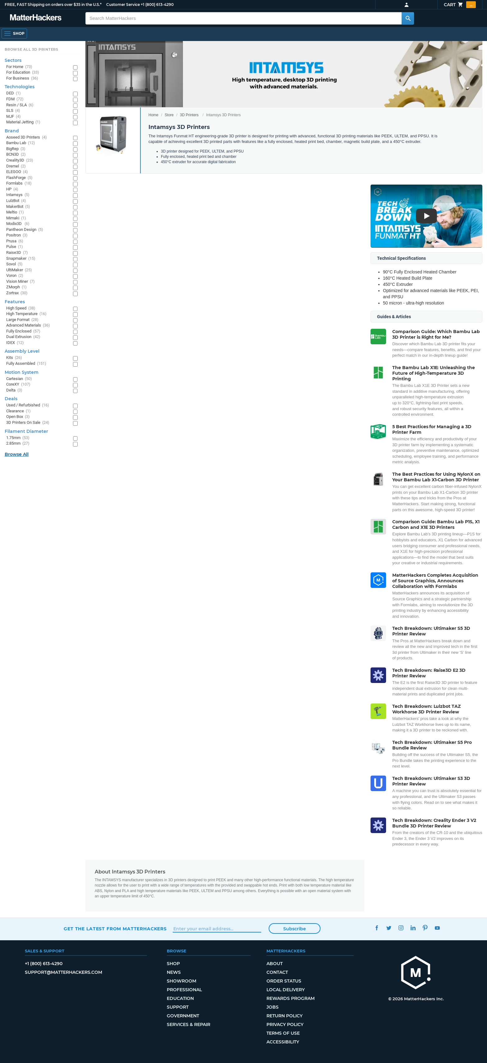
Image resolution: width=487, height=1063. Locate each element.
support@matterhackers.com (63, 972)
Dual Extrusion (23, 337)
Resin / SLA (20, 105)
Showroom (181, 981)
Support (178, 1007)
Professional (184, 989)
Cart (460, 4)
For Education (22, 73)
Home (153, 115)
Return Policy (284, 1016)
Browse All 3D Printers (31, 49)
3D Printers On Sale (27, 423)
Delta (14, 390)
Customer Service (123, 4)
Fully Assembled (26, 364)
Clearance (18, 411)
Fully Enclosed (23, 331)
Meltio (15, 212)
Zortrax (17, 293)
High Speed (20, 308)
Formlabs (19, 183)
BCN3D (16, 155)
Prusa (14, 241)
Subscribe (294, 929)
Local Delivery (285, 989)
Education (180, 998)
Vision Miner (20, 282)
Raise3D (17, 253)
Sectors (13, 60)
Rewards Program (290, 998)
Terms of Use (283, 1033)
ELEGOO (17, 172)
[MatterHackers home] (36, 18)
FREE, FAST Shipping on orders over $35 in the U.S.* (53, 4)
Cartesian (19, 379)
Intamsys (18, 195)
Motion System (22, 372)
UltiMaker (19, 270)
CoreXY (18, 384)
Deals (11, 398)
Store (169, 115)
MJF (13, 117)
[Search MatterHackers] (408, 18)
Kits (14, 358)
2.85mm (18, 444)
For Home (19, 67)
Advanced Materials (28, 325)
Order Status (283, 981)
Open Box (18, 417)
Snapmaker (20, 259)
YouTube (437, 928)
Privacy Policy (284, 1024)
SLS (13, 111)
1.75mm (18, 438)
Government (183, 1016)
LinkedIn (412, 928)
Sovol (14, 264)
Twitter (388, 928)
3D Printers (189, 115)
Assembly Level (22, 351)
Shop (173, 963)
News (174, 972)
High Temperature (26, 314)
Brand (12, 131)
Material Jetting (23, 122)
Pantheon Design (24, 230)
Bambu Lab (20, 143)
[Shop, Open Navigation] (14, 34)
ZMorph (16, 287)
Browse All (17, 454)
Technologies (19, 86)
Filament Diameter (26, 431)
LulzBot (16, 201)
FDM (15, 99)
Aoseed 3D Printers (26, 137)
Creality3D (19, 160)
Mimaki (16, 218)
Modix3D (18, 224)
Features (15, 302)
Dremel (16, 166)
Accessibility (282, 1042)
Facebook (376, 928)
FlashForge (19, 178)
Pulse (14, 247)
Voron (14, 276)
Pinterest (425, 928)
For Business (22, 78)
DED (13, 93)
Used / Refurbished (27, 405)
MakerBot (18, 207)
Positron (17, 235)
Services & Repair (188, 1024)
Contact (277, 972)
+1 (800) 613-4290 (157, 4)
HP (12, 189)
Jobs (272, 1007)
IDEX (15, 343)
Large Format (22, 320)
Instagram (400, 928)
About (274, 963)
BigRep (15, 149)
